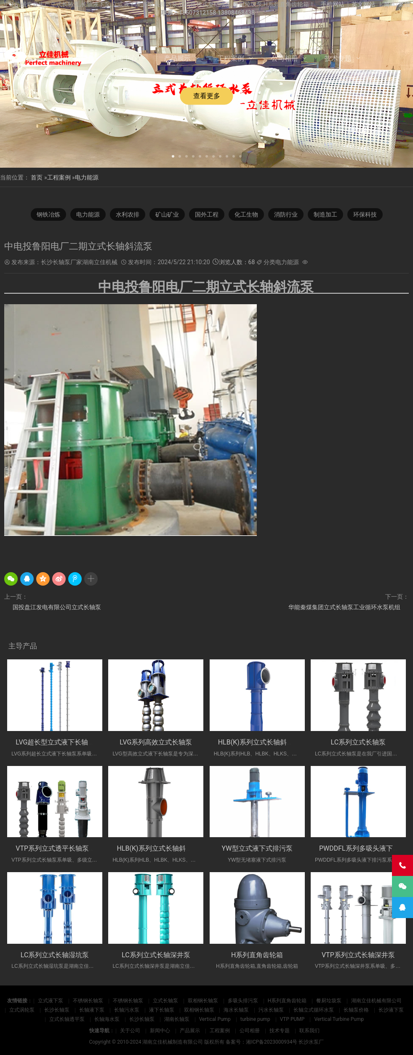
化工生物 (246, 214)
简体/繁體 (397, 4)
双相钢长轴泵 (203, 1001)
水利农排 (127, 214)
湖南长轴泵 (176, 1019)
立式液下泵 (50, 1001)
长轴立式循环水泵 (313, 1010)
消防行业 (286, 214)
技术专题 (338, 58)
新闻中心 (123, 58)
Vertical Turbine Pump (339, 1019)
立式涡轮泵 (22, 1010)
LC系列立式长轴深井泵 (156, 955)
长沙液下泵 (391, 1010)
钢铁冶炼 (48, 214)
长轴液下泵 (91, 1010)
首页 (37, 177)
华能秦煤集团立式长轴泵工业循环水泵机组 (344, 607)
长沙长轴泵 (56, 1010)
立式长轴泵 (165, 1001)
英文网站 (363, 4)
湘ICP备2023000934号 (271, 1042)
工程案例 (230, 58)
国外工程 (206, 214)
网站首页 (26, 58)
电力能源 (87, 177)
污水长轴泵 (271, 1010)
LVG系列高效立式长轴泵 (156, 742)
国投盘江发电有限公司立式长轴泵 (57, 607)
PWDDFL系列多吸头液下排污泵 (366, 848)
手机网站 (332, 4)
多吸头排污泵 (243, 1001)
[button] (173, 155)
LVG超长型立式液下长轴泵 (55, 742)
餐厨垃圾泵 (328, 1001)
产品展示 (177, 58)
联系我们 (26, 92)
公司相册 (284, 58)
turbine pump (255, 1019)
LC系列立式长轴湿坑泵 (55, 955)
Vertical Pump (215, 1019)
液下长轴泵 (161, 1010)
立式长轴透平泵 (67, 1019)
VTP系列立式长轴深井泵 (358, 955)
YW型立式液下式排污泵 (257, 848)
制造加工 (325, 214)
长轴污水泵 (126, 1010)
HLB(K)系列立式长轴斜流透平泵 (164, 848)
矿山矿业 (167, 214)
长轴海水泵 (107, 1019)
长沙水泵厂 (311, 1042)
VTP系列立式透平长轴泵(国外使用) (68, 848)
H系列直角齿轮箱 (257, 955)
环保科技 (365, 214)
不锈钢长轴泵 (88, 1001)
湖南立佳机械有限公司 (376, 1001)
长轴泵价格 (356, 1010)
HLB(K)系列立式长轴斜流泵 (259, 742)
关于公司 (69, 58)
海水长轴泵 (236, 1010)
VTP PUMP (292, 1019)
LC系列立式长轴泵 (358, 742)
